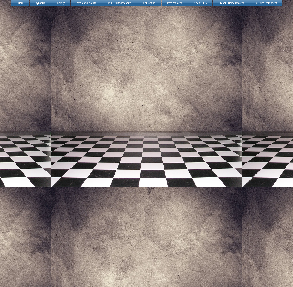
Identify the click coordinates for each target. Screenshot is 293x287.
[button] (119, 3)
